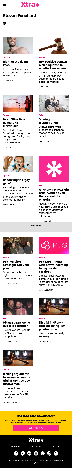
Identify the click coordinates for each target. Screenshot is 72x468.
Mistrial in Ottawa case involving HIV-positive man (52, 326)
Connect (55, 447)
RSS (56, 453)
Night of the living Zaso (15, 63)
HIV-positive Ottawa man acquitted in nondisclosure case (53, 65)
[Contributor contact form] (4, 23)
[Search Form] (67, 4)
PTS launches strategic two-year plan (16, 265)
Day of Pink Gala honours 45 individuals (14, 123)
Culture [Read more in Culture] (6, 57)
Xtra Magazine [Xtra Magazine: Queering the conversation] (30, 4)
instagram (36, 453)
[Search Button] (67, 4)
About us (15, 447)
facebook (16, 453)
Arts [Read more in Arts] (41, 115)
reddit (49, 453)
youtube (29, 453)
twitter (23, 453)
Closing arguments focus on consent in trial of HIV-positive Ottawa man (16, 379)
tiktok (43, 453)
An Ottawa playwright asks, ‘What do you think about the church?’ (54, 169)
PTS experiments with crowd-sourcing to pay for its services (53, 266)
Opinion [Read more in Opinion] (6, 176)
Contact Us (35, 447)
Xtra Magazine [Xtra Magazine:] (36, 440)
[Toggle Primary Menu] (4, 5)
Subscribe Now (36, 428)
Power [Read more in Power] (42, 57)
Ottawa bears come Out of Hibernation (16, 324)
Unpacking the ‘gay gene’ (16, 181)
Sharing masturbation (48, 121)
